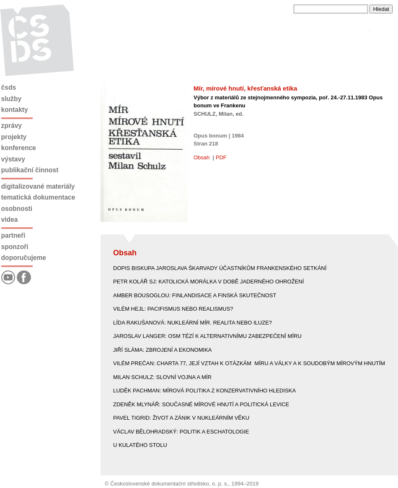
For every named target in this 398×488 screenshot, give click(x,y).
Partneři (13, 235)
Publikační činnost (30, 170)
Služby (11, 98)
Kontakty (14, 109)
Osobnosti (17, 208)
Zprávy (11, 125)
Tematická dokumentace (38, 197)
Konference (18, 147)
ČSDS (8, 87)
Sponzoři (14, 246)
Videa (9, 219)
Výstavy (13, 159)
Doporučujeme (23, 257)
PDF (221, 157)
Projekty (14, 136)
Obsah (201, 157)
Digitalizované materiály (38, 186)
